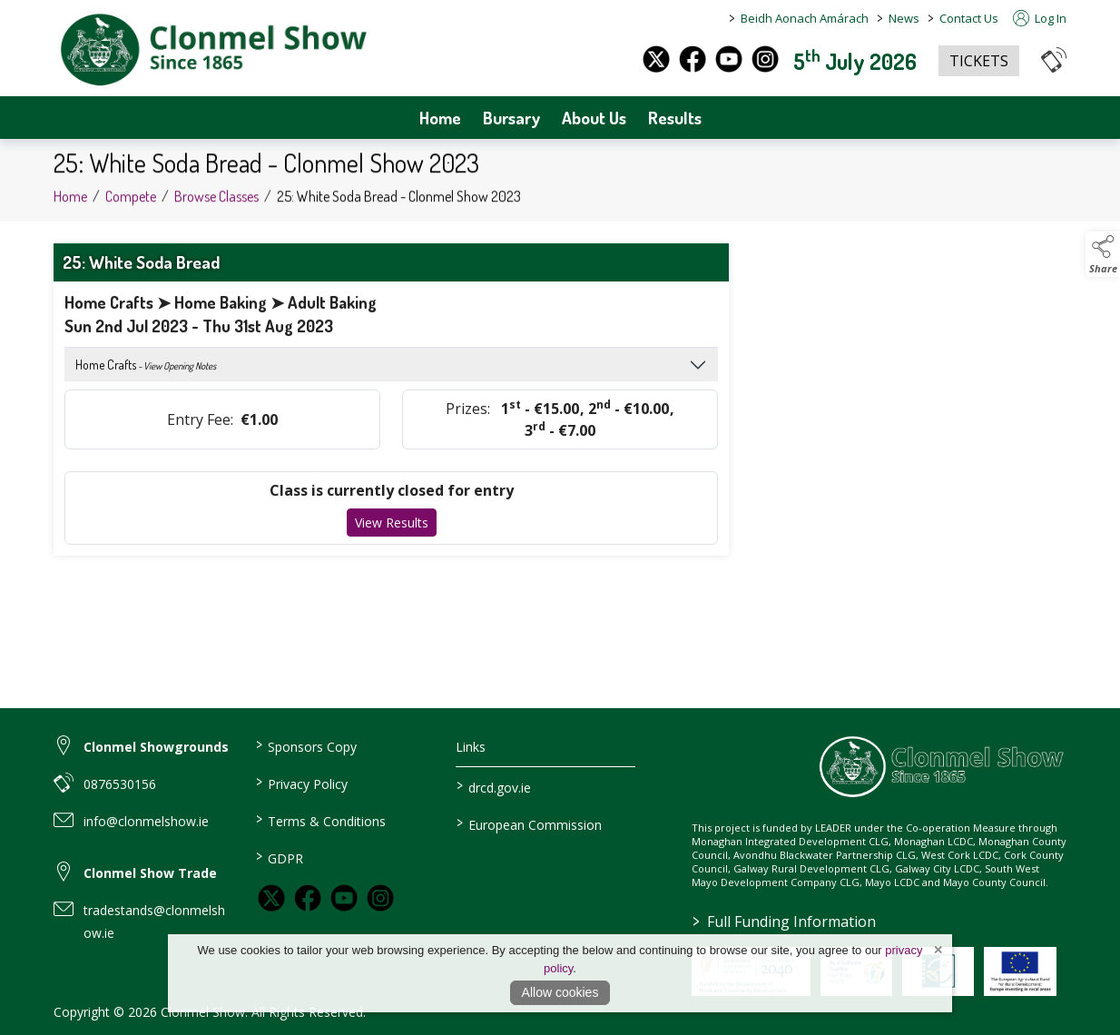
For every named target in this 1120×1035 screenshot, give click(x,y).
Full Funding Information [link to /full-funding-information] (783, 922)
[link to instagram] (380, 898)
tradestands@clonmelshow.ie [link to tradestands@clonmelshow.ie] (154, 921)
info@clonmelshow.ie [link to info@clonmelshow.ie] (146, 821)
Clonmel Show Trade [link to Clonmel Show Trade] (150, 873)
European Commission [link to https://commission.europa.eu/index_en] (529, 823)
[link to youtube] (344, 898)
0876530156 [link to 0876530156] (120, 784)
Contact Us (968, 18)
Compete (130, 201)
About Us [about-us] (594, 117)
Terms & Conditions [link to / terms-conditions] (320, 820)
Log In (1039, 18)
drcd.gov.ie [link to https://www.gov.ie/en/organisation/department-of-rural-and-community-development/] (494, 786)
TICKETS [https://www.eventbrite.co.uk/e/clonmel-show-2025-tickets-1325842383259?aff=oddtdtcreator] (978, 61)
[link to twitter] (271, 898)
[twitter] (656, 59)
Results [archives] (675, 117)
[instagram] (765, 59)
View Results (391, 527)
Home (440, 117)
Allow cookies (560, 992)
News (904, 18)
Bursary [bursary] (511, 117)
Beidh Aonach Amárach (805, 18)
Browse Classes (216, 201)
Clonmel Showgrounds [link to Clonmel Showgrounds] (156, 746)
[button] (1053, 59)
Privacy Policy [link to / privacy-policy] (301, 783)
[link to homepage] (212, 50)
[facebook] (692, 59)
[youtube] (728, 59)
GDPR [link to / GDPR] (278, 857)
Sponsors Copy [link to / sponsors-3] (305, 745)
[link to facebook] (307, 898)
